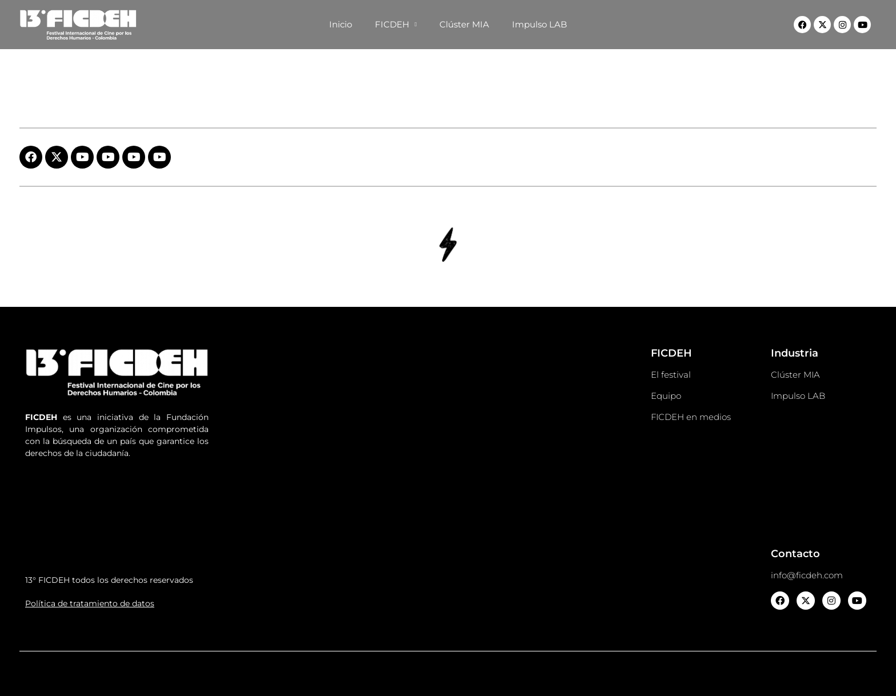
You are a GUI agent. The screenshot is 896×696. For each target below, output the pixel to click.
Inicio (340, 24)
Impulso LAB (539, 24)
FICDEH (396, 25)
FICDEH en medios (691, 416)
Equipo (666, 395)
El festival (671, 374)
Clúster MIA (464, 24)
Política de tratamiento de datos (89, 603)
